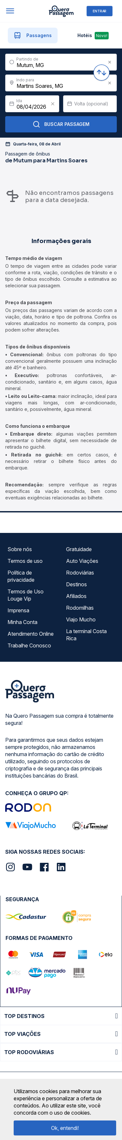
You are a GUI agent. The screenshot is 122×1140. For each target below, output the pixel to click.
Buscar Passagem (61, 124)
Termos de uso (25, 561)
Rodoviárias (80, 572)
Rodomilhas (80, 607)
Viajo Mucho (81, 619)
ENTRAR (99, 11)
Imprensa (18, 610)
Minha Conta (22, 622)
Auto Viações (82, 561)
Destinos (76, 584)
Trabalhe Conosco (29, 645)
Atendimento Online (30, 634)
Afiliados (76, 596)
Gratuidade (79, 549)
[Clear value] (52, 103)
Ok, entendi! (65, 1128)
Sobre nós (19, 549)
